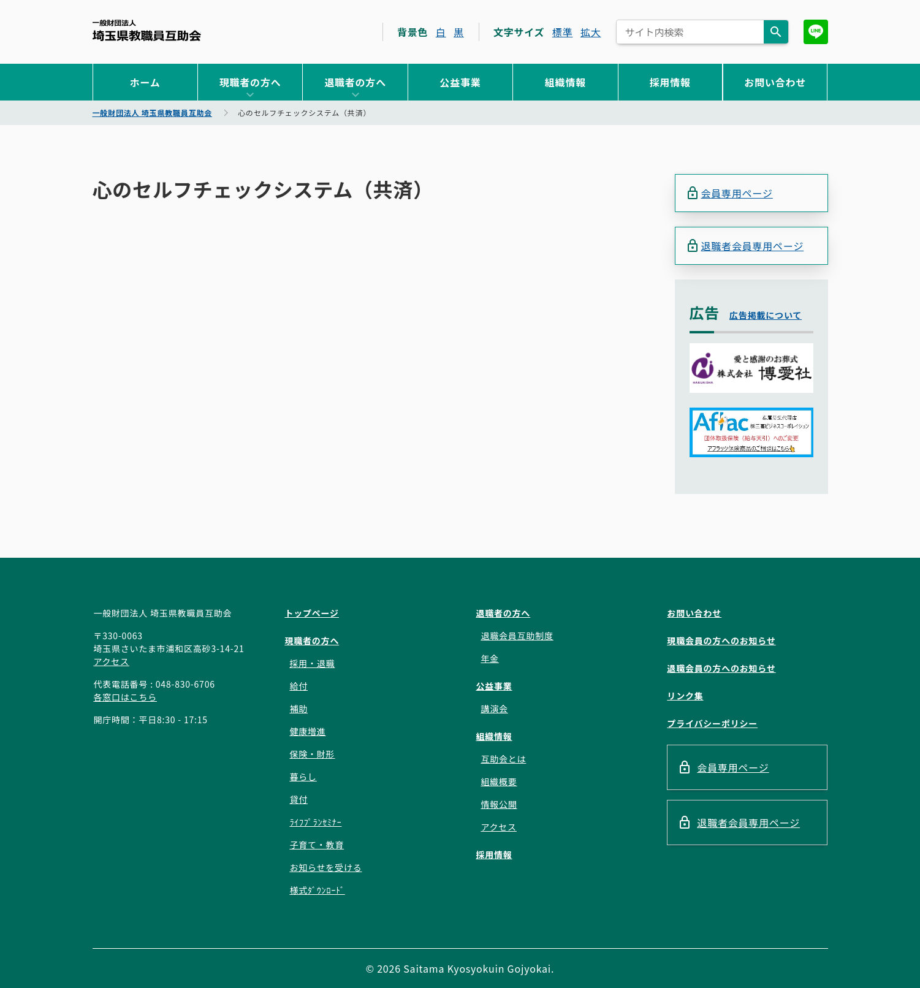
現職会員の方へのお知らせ (721, 640)
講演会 (494, 708)
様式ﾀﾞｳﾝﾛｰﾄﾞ (316, 890)
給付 (298, 686)
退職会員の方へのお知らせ (721, 668)
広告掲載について (765, 315)
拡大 (590, 32)
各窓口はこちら (125, 697)
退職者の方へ (355, 82)
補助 (298, 708)
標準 (562, 32)
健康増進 (307, 731)
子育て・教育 (316, 844)
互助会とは (503, 759)
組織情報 (565, 82)
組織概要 (499, 781)
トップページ (311, 613)
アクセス (111, 661)
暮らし (302, 776)
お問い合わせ (775, 82)
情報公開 (499, 804)
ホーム (145, 82)
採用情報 (670, 82)
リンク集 (685, 696)
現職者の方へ (250, 82)
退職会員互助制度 (517, 635)
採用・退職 (312, 663)
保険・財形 (312, 754)
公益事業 (460, 82)
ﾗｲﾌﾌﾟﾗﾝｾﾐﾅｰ (315, 822)
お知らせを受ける (325, 867)
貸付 (298, 799)
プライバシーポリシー (712, 723)
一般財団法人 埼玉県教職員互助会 (147, 30)
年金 (490, 658)
